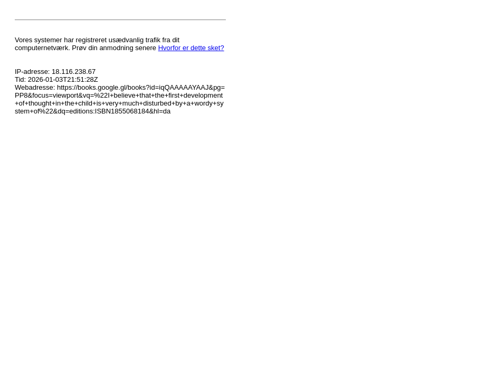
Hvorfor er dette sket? (191, 48)
